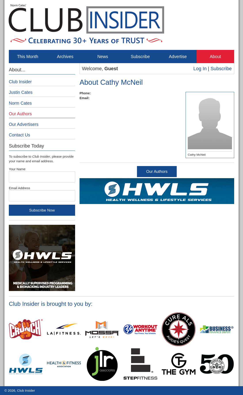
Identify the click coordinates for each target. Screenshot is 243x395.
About (215, 56)
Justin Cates (20, 92)
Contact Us (19, 134)
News (102, 56)
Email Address (19, 188)
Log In (200, 68)
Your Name (17, 169)
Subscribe (140, 56)
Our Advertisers (23, 124)
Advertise (178, 56)
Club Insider (20, 81)
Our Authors (157, 171)
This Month (27, 56)
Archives (65, 56)
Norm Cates (20, 103)
